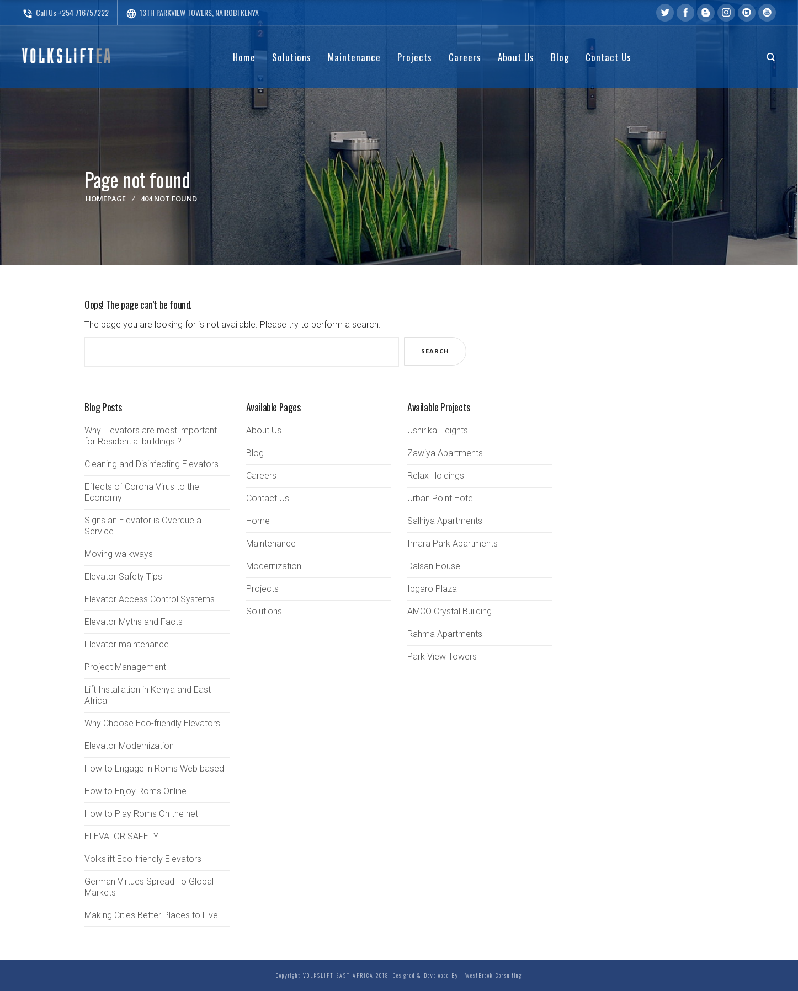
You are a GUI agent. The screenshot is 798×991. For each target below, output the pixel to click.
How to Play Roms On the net (141, 813)
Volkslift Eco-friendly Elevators (142, 859)
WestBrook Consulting (491, 975)
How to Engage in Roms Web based (154, 768)
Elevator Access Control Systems (149, 599)
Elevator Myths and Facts (133, 622)
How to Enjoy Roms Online (135, 791)
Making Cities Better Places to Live (151, 915)
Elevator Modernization (129, 746)
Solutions (264, 611)
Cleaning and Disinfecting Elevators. (152, 464)
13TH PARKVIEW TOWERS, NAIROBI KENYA (192, 12)
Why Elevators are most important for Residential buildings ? (150, 436)
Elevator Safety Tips (123, 576)
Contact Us (267, 498)
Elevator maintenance (126, 644)
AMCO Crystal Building (449, 611)
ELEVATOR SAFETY (121, 836)
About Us (263, 430)
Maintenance (271, 543)
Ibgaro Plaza (432, 588)
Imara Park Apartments (452, 543)
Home (258, 521)
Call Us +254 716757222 (65, 12)
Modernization (273, 566)
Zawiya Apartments (445, 453)
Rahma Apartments (444, 634)
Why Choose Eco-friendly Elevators (152, 723)
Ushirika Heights (437, 430)
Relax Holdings (435, 475)
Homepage (106, 198)
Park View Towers (442, 656)
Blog (255, 453)
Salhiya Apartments (444, 521)
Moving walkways (118, 554)
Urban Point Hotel (441, 498)
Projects (262, 588)
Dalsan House (433, 566)
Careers (261, 475)
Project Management (125, 667)
